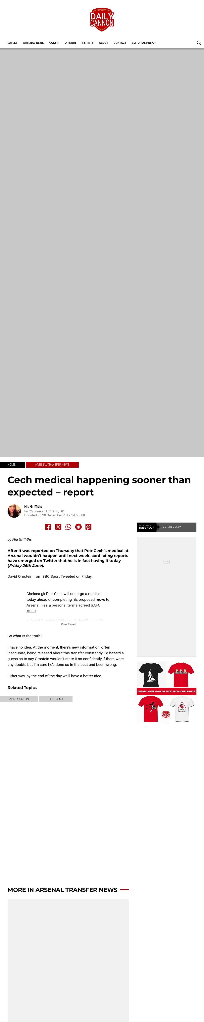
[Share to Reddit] (78, 527)
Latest (13, 42)
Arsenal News (33, 42)
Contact (120, 42)
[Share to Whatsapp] (68, 527)
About (103, 42)
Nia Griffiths (33, 506)
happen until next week (65, 555)
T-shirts (87, 42)
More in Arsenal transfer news (62, 889)
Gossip (54, 42)
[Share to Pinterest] (88, 527)
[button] (199, 42)
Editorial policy (144, 42)
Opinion (70, 42)
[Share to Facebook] (48, 527)
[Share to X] (58, 527)
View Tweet (68, 624)
